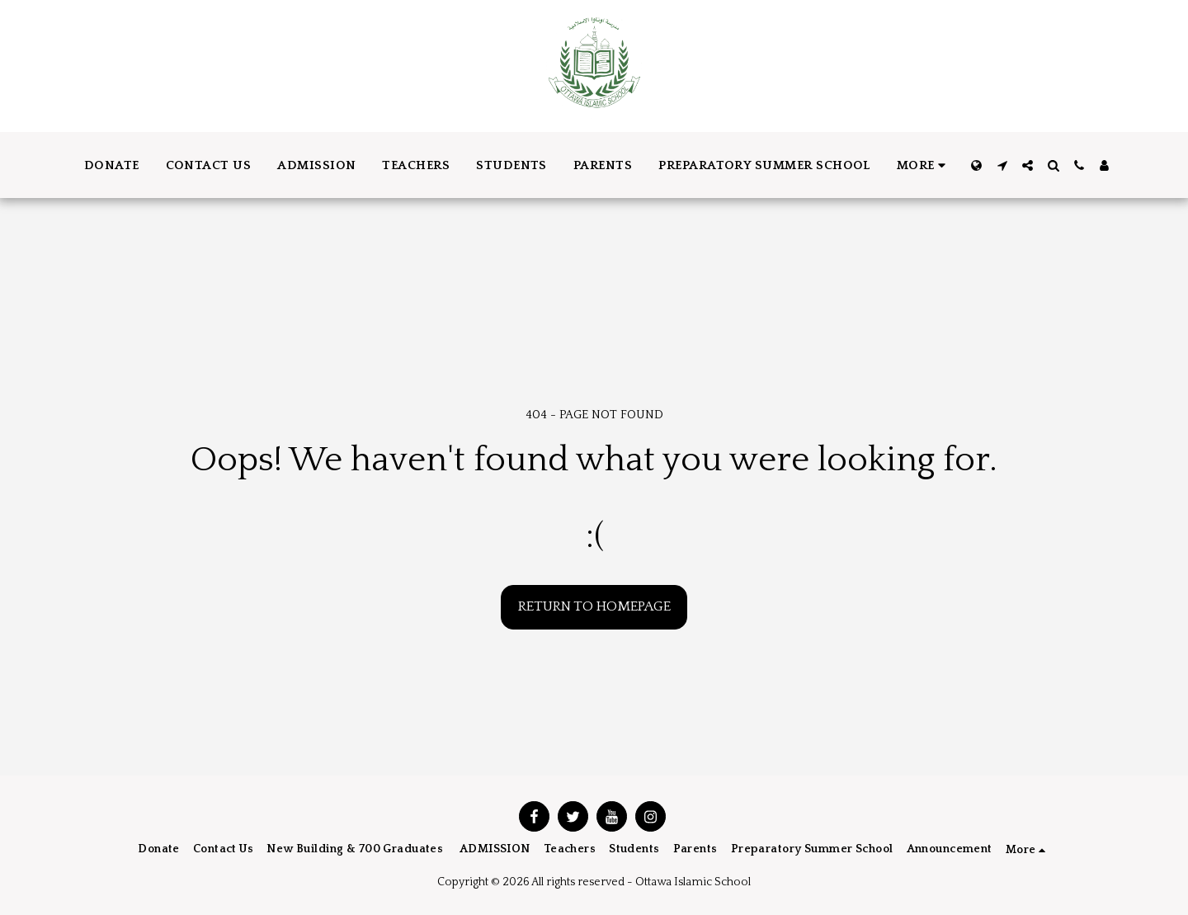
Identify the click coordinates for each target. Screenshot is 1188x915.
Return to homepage (594, 606)
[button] (1002, 165)
